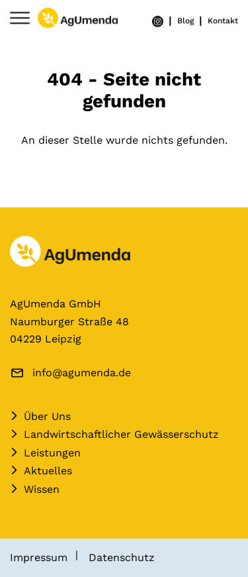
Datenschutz (122, 557)
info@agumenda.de (81, 372)
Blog (185, 20)
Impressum (38, 557)
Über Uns (47, 416)
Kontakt (223, 20)
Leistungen (52, 452)
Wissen (42, 489)
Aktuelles (48, 470)
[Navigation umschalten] (20, 19)
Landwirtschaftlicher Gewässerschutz (121, 434)
